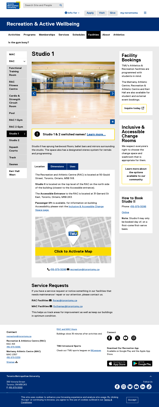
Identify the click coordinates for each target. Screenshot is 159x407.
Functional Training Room (15, 72)
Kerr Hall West (14, 173)
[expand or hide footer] (150, 376)
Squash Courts (13, 149)
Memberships (47, 35)
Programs (30, 35)
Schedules (79, 35)
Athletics (119, 36)
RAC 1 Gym (16, 120)
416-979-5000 (16, 388)
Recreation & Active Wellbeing (43, 24)
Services (64, 35)
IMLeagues (96, 351)
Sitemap (11, 362)
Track (12, 157)
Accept (132, 400)
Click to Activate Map (73, 252)
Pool (12, 113)
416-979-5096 (58, 270)
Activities (14, 35)
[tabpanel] (73, 222)
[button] (72, 13)
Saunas (13, 164)
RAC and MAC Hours (67, 329)
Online (125, 212)
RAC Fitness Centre (13, 85)
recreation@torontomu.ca (84, 270)
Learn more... (96, 134)
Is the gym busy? (18, 42)
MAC (12, 54)
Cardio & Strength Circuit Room (14, 101)
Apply (90, 13)
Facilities (93, 35)
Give (112, 13)
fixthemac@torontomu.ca (67, 306)
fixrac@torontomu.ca (65, 301)
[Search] (61, 5)
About (106, 35)
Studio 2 (14, 140)
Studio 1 (14, 134)
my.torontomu (129, 13)
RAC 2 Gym (16, 127)
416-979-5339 (13, 358)
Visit (102, 13)
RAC (12, 61)
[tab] (72, 117)
